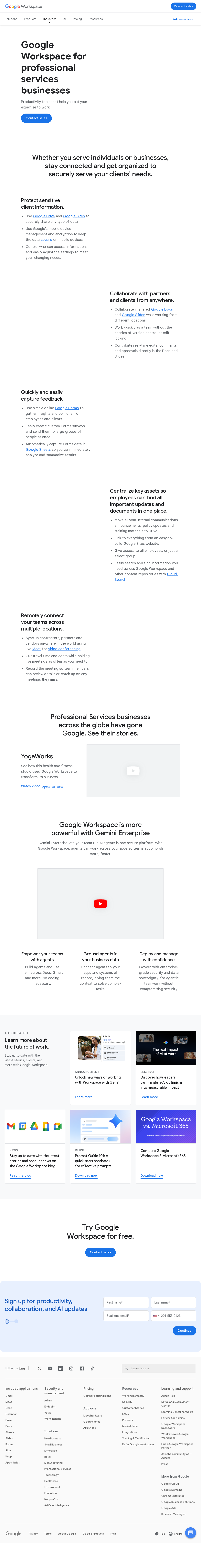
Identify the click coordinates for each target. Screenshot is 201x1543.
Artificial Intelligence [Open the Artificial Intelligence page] (56, 1505)
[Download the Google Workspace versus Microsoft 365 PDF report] (152, 1176)
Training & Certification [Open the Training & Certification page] (136, 1438)
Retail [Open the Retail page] (47, 1456)
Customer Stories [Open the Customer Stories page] (133, 1408)
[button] (190, 1532)
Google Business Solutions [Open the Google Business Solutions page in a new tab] (178, 1502)
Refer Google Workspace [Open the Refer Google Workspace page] (138, 1444)
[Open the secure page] (46, 240)
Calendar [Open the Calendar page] (11, 1414)
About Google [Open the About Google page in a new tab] (67, 1533)
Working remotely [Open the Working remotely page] (133, 1396)
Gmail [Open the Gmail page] (9, 1396)
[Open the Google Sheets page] (38, 449)
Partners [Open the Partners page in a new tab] (127, 1420)
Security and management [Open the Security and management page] (54, 1391)
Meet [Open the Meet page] (8, 1402)
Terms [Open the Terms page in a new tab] (48, 1533)
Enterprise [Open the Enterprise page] (50, 1450)
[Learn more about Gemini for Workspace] (84, 1097)
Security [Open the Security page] (127, 1402)
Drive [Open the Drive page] (8, 1420)
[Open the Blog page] (22, 1368)
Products (30, 19)
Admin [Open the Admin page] (48, 1400)
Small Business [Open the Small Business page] (53, 1444)
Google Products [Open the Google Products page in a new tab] (93, 1533)
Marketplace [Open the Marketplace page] (130, 1426)
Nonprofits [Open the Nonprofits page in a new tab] (51, 1499)
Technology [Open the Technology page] (51, 1475)
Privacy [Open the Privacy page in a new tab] (33, 1533)
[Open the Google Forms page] (67, 408)
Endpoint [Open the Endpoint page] (49, 1406)
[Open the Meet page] (36, 649)
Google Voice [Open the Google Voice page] (91, 1421)
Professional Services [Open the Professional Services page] (57, 1469)
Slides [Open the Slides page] (9, 1438)
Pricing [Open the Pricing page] (77, 19)
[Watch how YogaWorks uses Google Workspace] (33, 786)
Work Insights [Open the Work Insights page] (52, 1418)
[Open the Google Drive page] (44, 216)
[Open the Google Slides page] (133, 315)
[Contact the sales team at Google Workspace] (183, 6)
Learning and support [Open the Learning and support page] (177, 1389)
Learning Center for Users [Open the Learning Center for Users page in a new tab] (177, 1412)
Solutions (11, 19)
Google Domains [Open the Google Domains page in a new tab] (171, 1490)
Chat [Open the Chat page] (8, 1408)
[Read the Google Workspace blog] (20, 1176)
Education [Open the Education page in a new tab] (50, 1493)
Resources (96, 19)
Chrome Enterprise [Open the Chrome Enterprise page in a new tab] (173, 1496)
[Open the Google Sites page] (74, 216)
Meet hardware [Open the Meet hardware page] (92, 1415)
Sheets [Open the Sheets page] (9, 1432)
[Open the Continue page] (184, 1330)
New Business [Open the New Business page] (52, 1438)
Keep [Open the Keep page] (8, 1456)
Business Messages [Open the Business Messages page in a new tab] (173, 1514)
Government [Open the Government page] (52, 1487)
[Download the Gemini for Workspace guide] (86, 1176)
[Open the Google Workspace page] (24, 6)
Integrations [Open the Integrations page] (129, 1432)
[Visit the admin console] (183, 19)
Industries (49, 19)
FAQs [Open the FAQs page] (125, 1414)
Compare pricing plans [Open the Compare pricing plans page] (97, 1396)
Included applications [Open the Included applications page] (21, 1389)
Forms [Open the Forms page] (9, 1444)
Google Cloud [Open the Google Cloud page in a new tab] (170, 1483)
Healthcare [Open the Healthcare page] (51, 1481)
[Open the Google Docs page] (162, 309)
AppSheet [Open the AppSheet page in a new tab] (89, 1427)
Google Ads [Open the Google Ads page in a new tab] (168, 1508)
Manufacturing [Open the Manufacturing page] (53, 1462)
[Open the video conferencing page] (64, 649)
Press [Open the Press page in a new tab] (164, 1464)
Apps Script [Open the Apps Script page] (12, 1462)
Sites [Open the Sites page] (8, 1450)
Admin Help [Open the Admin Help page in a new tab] (168, 1396)
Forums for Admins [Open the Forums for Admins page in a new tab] (173, 1418)
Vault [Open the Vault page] (47, 1412)
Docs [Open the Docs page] (8, 1426)
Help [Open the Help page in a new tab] (113, 1533)
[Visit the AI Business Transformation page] (149, 1097)
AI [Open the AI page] (64, 19)
